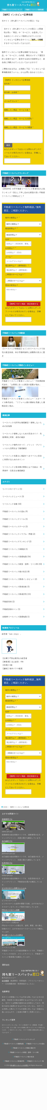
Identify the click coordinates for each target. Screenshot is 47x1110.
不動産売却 (8, 643)
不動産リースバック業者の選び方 (24, 1089)
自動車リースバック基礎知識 (16, 658)
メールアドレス (11, 101)
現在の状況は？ (11, 295)
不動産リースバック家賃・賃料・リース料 (22, 605)
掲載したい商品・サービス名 (17, 110)
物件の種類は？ (12, 228)
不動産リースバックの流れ (15, 553)
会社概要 (5, 1022)
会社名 (7, 83)
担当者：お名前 (11, 92)
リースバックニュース (13, 538)
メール (8, 267)
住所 (7, 249)
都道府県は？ (11, 239)
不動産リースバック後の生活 (16, 613)
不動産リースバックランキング (12, 9)
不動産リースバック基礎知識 (34, 9)
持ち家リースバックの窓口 (19, 1107)
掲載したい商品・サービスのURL (18, 118)
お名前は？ (10, 258)
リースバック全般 (11, 545)
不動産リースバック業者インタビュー (19, 620)
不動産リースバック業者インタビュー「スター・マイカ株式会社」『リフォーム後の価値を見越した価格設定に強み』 (23, 443)
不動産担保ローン (11, 650)
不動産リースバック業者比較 (16, 628)
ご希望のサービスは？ (15, 285)
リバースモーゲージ (12, 530)
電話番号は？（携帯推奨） (17, 276)
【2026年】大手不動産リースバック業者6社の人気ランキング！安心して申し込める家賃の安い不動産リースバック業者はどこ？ (23, 203)
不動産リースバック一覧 (35, 1102)
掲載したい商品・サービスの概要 (18, 127)
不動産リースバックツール (15, 560)
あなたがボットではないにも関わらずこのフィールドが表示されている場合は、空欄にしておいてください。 (23, 324)
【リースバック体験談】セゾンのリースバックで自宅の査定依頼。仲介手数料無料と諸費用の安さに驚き (23, 373)
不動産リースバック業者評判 (16, 635)
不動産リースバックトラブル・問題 (18, 575)
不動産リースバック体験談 (15, 590)
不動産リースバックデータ (15, 568)
